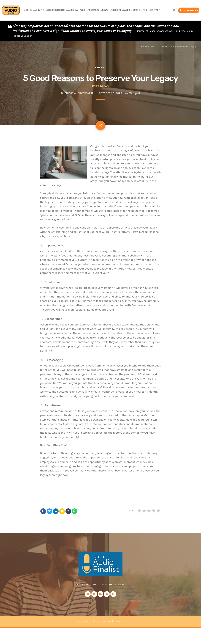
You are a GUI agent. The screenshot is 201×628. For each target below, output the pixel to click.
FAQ (145, 10)
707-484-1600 (189, 10)
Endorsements (56, 10)
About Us (91, 584)
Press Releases (120, 10)
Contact (155, 10)
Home (28, 10)
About (38, 10)
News (105, 10)
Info (135, 10)
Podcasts (94, 10)
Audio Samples (76, 10)
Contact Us (105, 584)
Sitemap (119, 584)
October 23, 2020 (110, 93)
